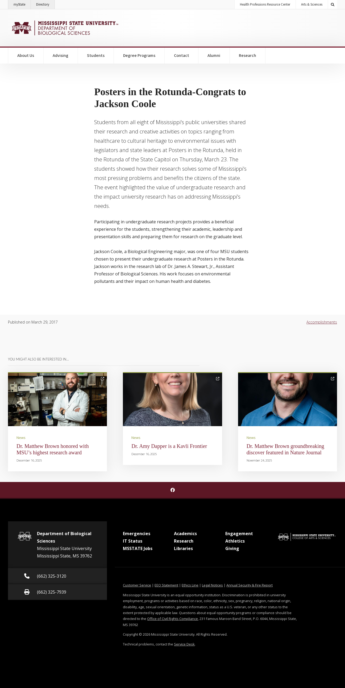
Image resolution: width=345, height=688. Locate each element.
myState (22, 3)
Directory (45, 3)
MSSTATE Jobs (137, 548)
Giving (232, 548)
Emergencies (136, 533)
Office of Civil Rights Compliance (172, 618)
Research (247, 55)
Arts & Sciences (311, 4)
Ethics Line (190, 585)
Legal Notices (212, 585)
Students (96, 55)
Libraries (183, 548)
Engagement (239, 533)
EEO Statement (166, 585)
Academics (185, 533)
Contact (181, 55)
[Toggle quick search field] (332, 4)
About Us (25, 55)
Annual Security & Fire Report (249, 585)
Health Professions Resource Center (265, 4)
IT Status (132, 541)
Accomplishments (321, 322)
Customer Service (137, 585)
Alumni (213, 55)
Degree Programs (139, 55)
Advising (60, 55)
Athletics (235, 541)
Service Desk (184, 644)
